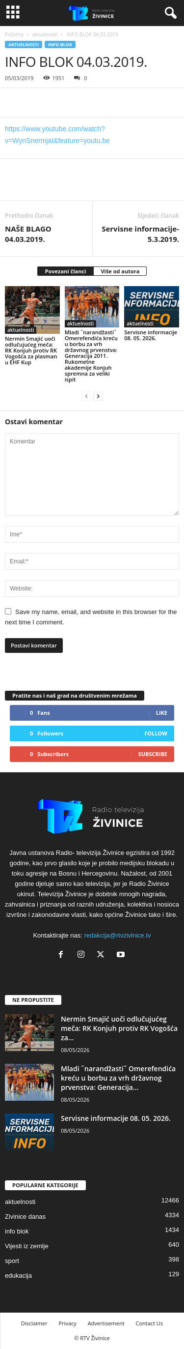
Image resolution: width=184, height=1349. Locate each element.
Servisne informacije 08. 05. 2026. (150, 335)
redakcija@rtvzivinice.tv (117, 935)
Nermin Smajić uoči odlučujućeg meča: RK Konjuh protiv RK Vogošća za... (119, 1028)
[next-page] (98, 396)
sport (12, 1260)
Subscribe (152, 754)
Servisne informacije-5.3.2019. (140, 234)
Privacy (68, 1323)
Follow (155, 733)
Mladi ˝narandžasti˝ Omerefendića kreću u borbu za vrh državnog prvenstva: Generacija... (118, 1078)
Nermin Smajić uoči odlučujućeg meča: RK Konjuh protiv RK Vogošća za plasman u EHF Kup (31, 350)
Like (161, 712)
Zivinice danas (25, 1216)
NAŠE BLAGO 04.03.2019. (28, 234)
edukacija (18, 1275)
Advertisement (106, 1323)
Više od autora (120, 271)
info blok (60, 44)
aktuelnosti (45, 34)
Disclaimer (34, 1323)
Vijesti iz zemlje (27, 1246)
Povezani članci (65, 271)
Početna (14, 34)
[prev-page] (86, 396)
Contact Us (149, 1323)
